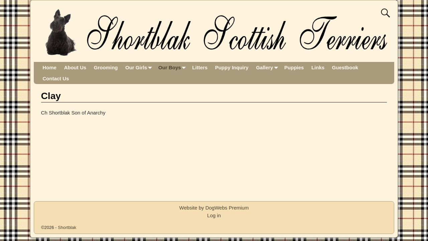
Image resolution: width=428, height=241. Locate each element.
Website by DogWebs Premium (214, 208)
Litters (200, 67)
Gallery (268, 67)
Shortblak (67, 227)
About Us (75, 67)
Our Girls (140, 67)
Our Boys (173, 67)
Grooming (106, 67)
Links (317, 67)
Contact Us (55, 78)
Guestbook (345, 67)
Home (49, 67)
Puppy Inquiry (231, 67)
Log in (214, 215)
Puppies (294, 67)
